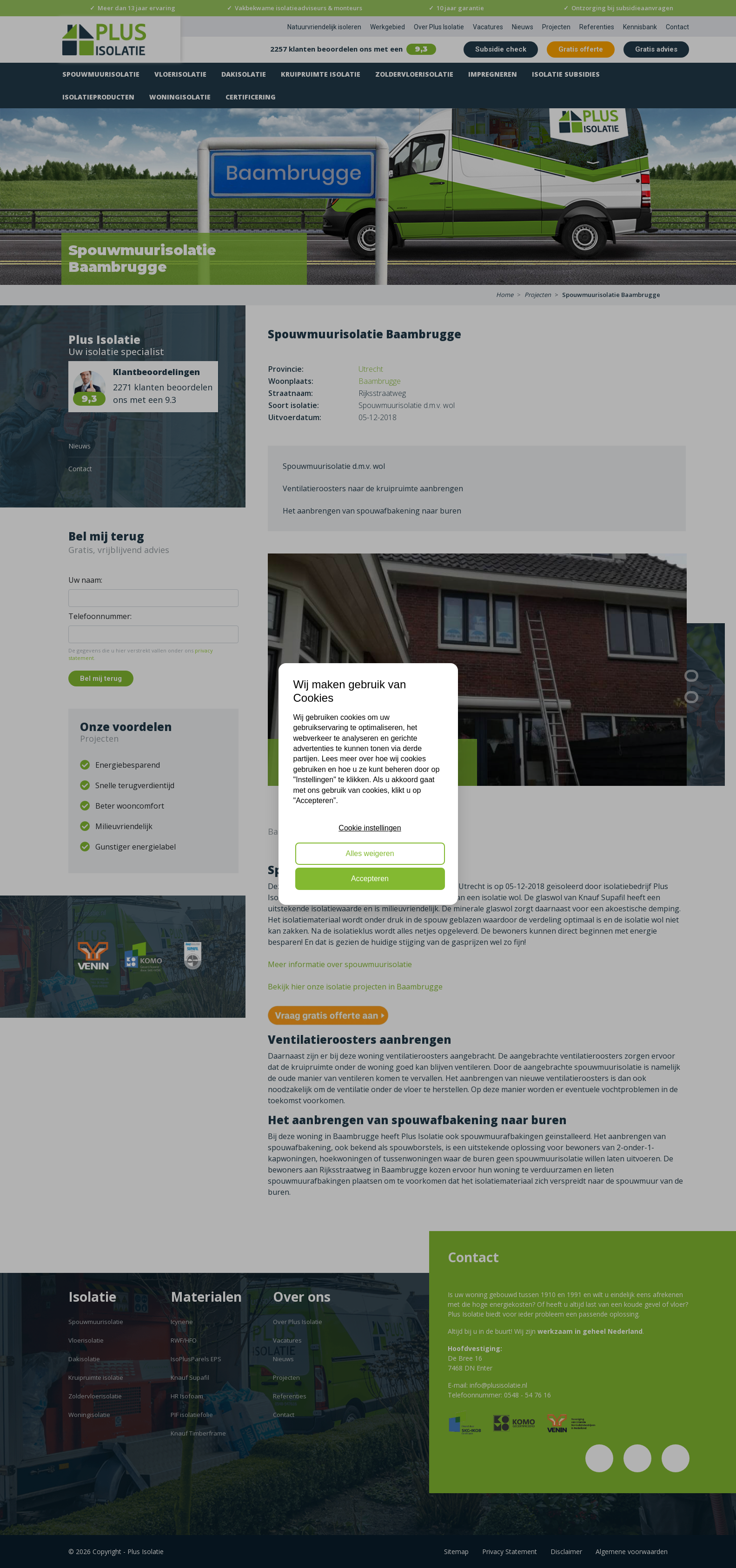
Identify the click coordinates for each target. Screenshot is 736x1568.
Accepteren (370, 879)
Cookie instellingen (369, 828)
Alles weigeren (369, 853)
